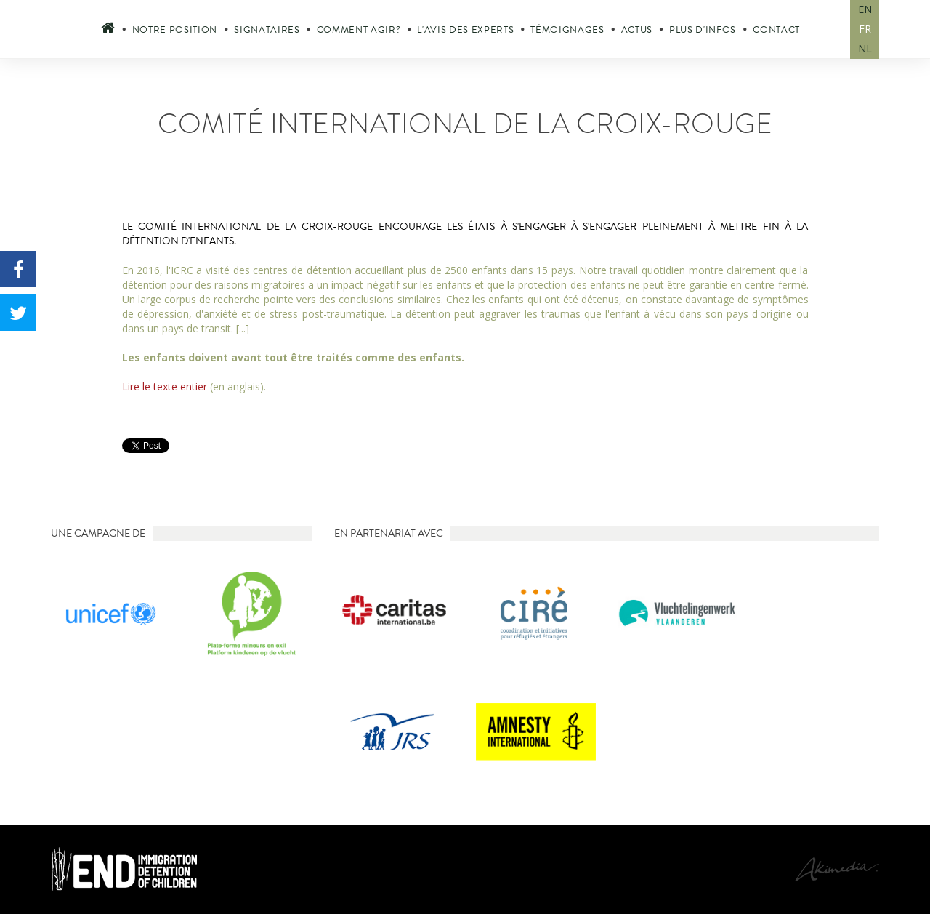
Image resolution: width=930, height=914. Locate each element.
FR (865, 29)
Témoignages (567, 30)
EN (865, 9)
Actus (636, 30)
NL (865, 48)
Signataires (266, 30)
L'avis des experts (465, 30)
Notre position (174, 30)
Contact (776, 30)
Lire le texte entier (164, 386)
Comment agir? (359, 30)
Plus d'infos (702, 30)
